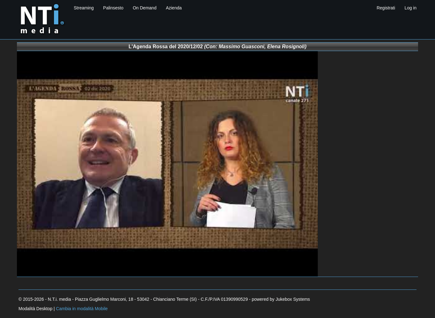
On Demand (144, 7)
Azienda (174, 7)
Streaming (84, 7)
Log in (411, 7)
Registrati (386, 7)
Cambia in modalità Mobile (82, 308)
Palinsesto (113, 7)
